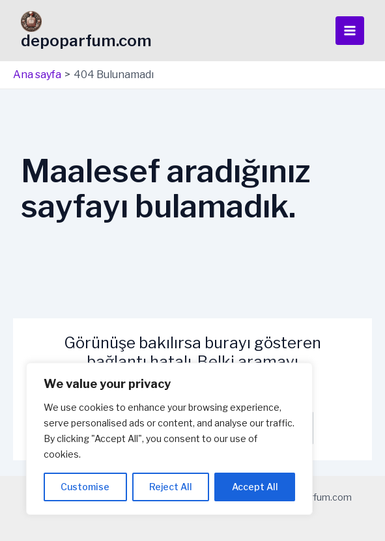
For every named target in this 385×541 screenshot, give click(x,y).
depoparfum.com (86, 40)
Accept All (255, 486)
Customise (85, 486)
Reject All (170, 486)
